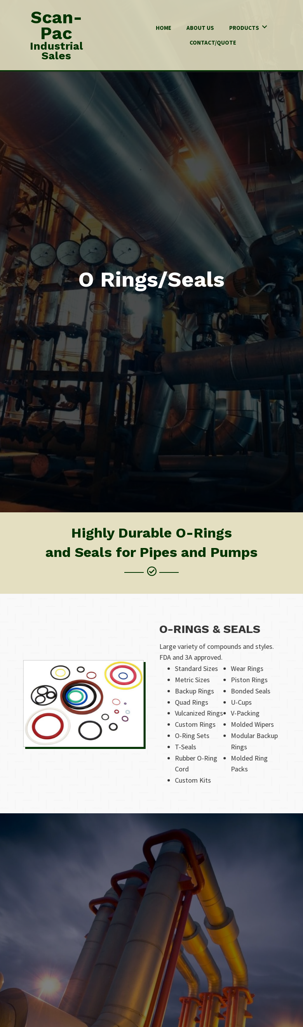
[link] (163, 27)
